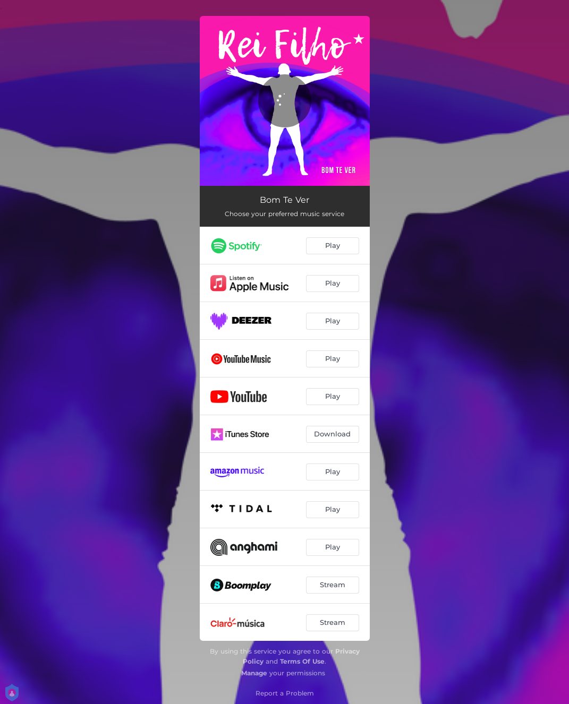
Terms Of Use (302, 661)
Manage (254, 673)
